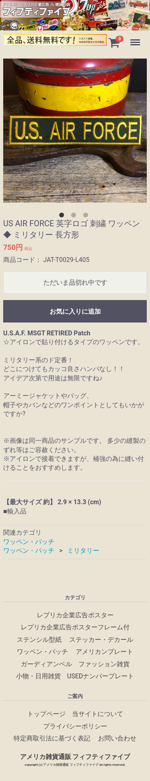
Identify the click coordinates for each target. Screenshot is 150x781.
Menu (136, 38)
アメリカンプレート (104, 651)
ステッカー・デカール (101, 639)
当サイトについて (97, 714)
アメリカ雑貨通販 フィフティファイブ (75, 757)
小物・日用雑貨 (38, 676)
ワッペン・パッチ (28, 542)
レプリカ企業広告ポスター (75, 615)
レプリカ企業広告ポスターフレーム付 (75, 627)
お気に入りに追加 (75, 311)
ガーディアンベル (46, 663)
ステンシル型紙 (39, 639)
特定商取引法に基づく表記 (52, 738)
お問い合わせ (117, 738)
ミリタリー (83, 550)
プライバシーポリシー (75, 726)
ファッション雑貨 (104, 663)
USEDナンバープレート (100, 676)
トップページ (46, 714)
